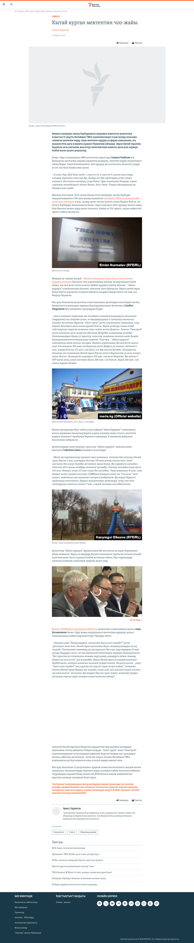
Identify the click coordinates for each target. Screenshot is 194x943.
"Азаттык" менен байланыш (28, 933)
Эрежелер (19, 913)
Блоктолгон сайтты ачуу (26, 902)
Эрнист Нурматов (60, 30)
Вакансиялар (21, 928)
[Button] (122, 43)
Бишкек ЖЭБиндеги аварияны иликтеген (75, 629)
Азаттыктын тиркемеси (26, 923)
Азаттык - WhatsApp (24, 918)
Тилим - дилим (63, 902)
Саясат (56, 16)
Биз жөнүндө (21, 908)
